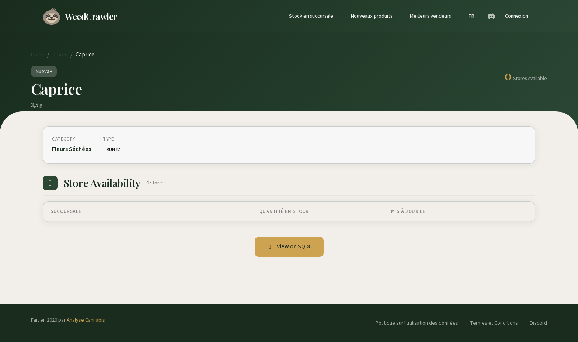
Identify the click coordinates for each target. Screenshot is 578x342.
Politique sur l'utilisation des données (417, 323)
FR (471, 16)
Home (37, 55)
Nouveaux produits (372, 16)
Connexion (516, 16)
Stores (59, 55)
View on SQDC (289, 246)
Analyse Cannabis (86, 320)
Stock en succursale (311, 16)
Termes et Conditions (494, 323)
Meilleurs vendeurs (430, 16)
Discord (538, 323)
